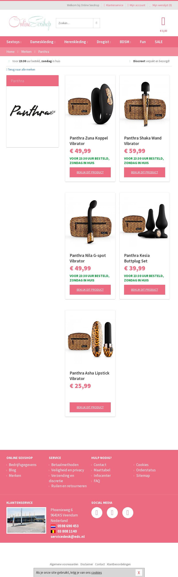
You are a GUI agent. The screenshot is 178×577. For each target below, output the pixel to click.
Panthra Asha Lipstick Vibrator (89, 375)
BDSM (125, 41)
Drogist (104, 41)
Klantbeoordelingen (119, 564)
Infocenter (102, 475)
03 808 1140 (64, 531)
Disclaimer (86, 564)
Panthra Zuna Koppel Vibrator (89, 140)
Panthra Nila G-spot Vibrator (88, 258)
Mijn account (136, 5)
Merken (15, 475)
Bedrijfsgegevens (22, 464)
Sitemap (143, 475)
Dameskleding (42, 41)
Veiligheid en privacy (67, 470)
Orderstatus (146, 470)
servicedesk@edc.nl (68, 536)
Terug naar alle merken (20, 69)
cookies (96, 572)
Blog (12, 470)
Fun (143, 41)
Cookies (142, 464)
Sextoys (13, 41)
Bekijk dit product (90, 172)
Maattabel (102, 470)
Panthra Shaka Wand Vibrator (143, 140)
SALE (159, 41)
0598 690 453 (65, 526)
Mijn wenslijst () (161, 5)
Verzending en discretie (61, 478)
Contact (100, 464)
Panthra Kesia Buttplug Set (137, 258)
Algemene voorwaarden (64, 564)
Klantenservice (113, 5)
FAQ (97, 480)
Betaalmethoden (64, 464)
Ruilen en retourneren (69, 485)
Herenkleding (76, 41)
